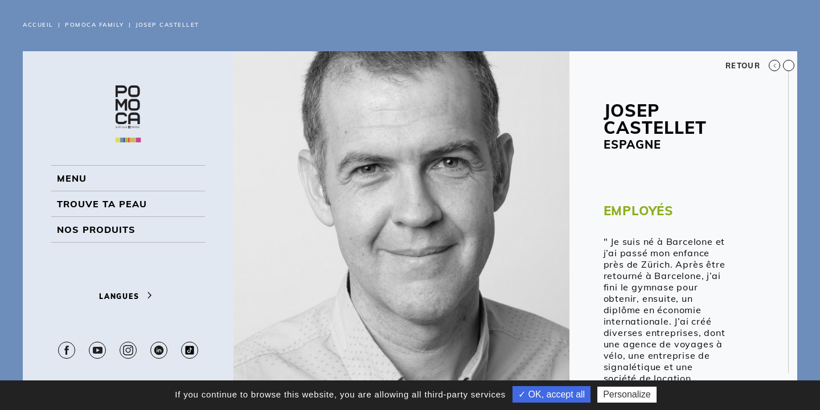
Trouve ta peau (102, 204)
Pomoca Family (94, 24)
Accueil (38, 24)
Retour (752, 65)
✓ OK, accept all (551, 394)
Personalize (627, 394)
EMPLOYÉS (638, 211)
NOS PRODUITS (96, 229)
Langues (128, 296)
